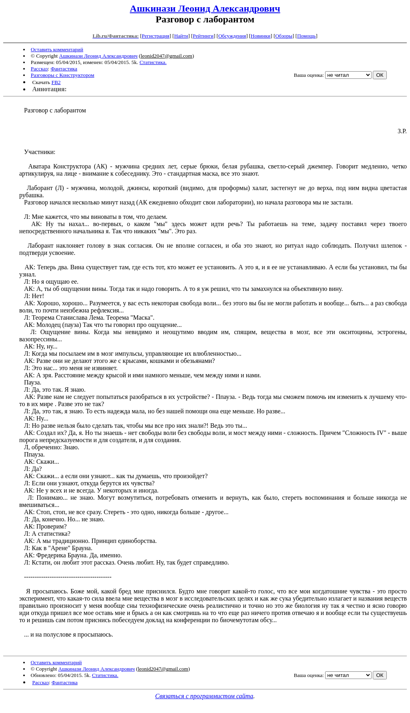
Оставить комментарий (57, 49)
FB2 (55, 82)
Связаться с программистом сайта (204, 696)
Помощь (306, 36)
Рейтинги (203, 36)
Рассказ (39, 69)
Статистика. (153, 62)
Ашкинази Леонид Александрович (205, 8)
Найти (181, 36)
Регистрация (155, 36)
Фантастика (63, 69)
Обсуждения (232, 36)
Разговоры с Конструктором (62, 75)
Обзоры (283, 36)
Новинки (260, 36)
